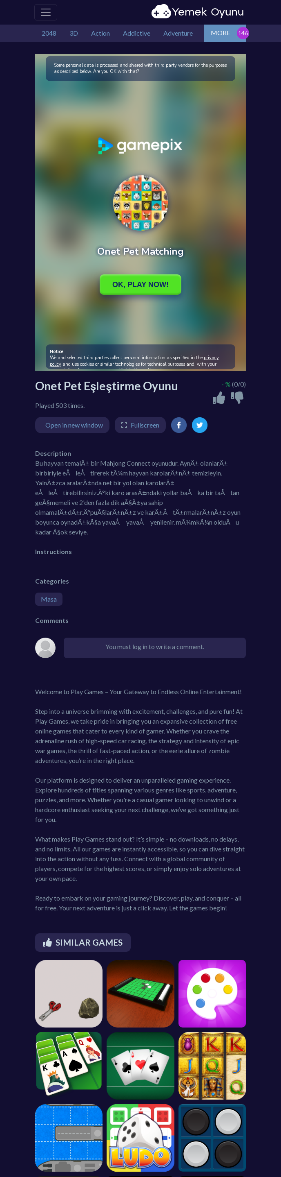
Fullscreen (145, 425)
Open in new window (74, 425)
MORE (220, 32)
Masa (49, 599)
